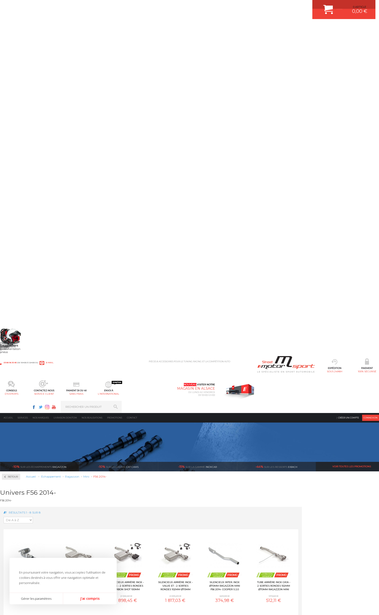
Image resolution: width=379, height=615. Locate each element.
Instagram (304, 6)
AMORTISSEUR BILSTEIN (150, 519)
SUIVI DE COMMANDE (207, 543)
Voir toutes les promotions (351, 88)
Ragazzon (39, 88)
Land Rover (16, 295)
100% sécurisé (109, 27)
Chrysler (14, 227)
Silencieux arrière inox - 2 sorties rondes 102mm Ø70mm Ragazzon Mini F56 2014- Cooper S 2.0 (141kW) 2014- (154, 207)
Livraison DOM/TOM (65, 39)
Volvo (12, 404)
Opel (12, 330)
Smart (12, 370)
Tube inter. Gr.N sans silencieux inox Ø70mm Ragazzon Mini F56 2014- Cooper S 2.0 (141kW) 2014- (154, 282)
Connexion (371, 39)
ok (372, 521)
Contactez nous (279, 548)
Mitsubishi (15, 318)
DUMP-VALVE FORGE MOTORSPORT (157, 561)
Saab (12, 353)
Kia (11, 284)
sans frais (206, 27)
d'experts (141, 27)
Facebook (291, 6)
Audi (12, 210)
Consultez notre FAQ (289, 561)
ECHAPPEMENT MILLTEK (150, 537)
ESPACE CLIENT (203, 519)
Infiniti (13, 273)
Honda (13, 261)
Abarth (13, 193)
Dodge (13, 238)
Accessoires (17, 118)
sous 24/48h (77, 27)
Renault (14, 347)
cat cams (118, 88)
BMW (12, 215)
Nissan (13, 324)
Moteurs (75, 519)
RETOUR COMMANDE (207, 549)
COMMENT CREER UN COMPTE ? (214, 525)
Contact (132, 39)
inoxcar (197, 88)
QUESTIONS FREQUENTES (210, 561)
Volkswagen (16, 398)
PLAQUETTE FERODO (147, 525)
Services (23, 39)
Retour (90, 98)
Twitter (297, 6)
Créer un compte (348, 39)
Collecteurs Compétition (28, 133)
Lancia (13, 290)
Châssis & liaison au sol (87, 543)
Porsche (14, 341)
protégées (286, 474)
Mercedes (15, 307)
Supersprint (17, 417)
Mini (12, 313)
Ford (12, 255)
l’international (238, 27)
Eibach (276, 88)
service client (173, 27)
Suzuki (13, 381)
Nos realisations (92, 39)
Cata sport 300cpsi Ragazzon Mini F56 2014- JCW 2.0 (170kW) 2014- (105, 207)
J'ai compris (90, 598)
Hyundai (14, 267)
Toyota (13, 387)
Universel (15, 393)
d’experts (160, 474)
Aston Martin (17, 204)
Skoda (13, 364)
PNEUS (138, 549)
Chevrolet (15, 221)
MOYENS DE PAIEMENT (208, 537)
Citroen (13, 233)
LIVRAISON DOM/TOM (207, 555)
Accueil (8, 39)
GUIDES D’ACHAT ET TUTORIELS (214, 567)
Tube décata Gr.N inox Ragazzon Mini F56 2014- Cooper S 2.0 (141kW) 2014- (105, 282)
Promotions (114, 39)
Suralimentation (82, 525)
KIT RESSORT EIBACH (148, 555)
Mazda (13, 301)
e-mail (105, 6)
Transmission (79, 537)
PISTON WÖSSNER (146, 531)
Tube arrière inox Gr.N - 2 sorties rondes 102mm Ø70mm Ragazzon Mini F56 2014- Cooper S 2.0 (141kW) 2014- (350, 207)
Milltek (13, 164)
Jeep (12, 278)
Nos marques (41, 39)
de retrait (223, 474)
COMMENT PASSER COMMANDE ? (215, 531)
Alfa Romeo (16, 198)
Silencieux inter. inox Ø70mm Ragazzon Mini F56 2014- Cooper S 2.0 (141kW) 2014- (301, 207)
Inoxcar (14, 149)
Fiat (11, 250)
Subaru (13, 376)
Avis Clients (356, 592)
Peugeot (14, 336)
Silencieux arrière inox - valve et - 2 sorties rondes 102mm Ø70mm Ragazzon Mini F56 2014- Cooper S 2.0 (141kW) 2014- (252, 207)
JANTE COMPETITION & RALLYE (154, 567)
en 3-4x (97, 474)
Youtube (311, 6)
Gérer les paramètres (36, 598)
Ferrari (13, 244)
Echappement (79, 531)
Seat (11, 358)
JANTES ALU (142, 543)
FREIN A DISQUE (144, 573)
